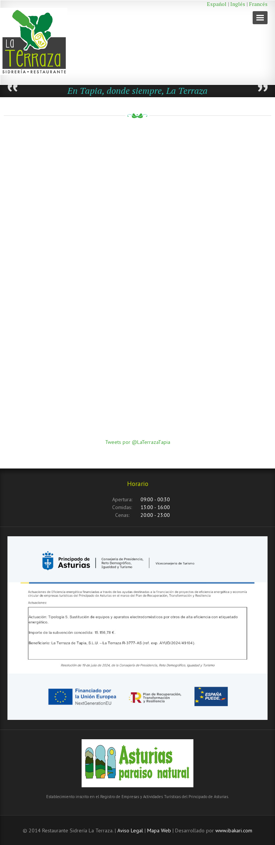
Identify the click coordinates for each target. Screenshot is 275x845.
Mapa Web (159, 830)
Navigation (260, 17)
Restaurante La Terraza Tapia (45, 42)
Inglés (237, 3)
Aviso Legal (130, 830)
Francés (258, 3)
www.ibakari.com (233, 830)
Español (217, 3)
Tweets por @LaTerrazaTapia (137, 442)
